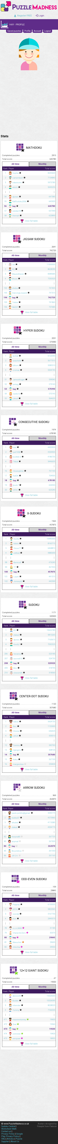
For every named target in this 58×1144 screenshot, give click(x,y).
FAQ (3, 1139)
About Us (15, 1141)
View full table (29, 221)
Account (37, 31)
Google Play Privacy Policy (12, 1135)
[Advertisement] (29, 102)
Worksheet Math (8, 1129)
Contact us (6, 1131)
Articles (10, 1139)
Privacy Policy (7, 1134)
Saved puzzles (14, 31)
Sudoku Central (8, 1126)
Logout (47, 31)
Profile (27, 31)
